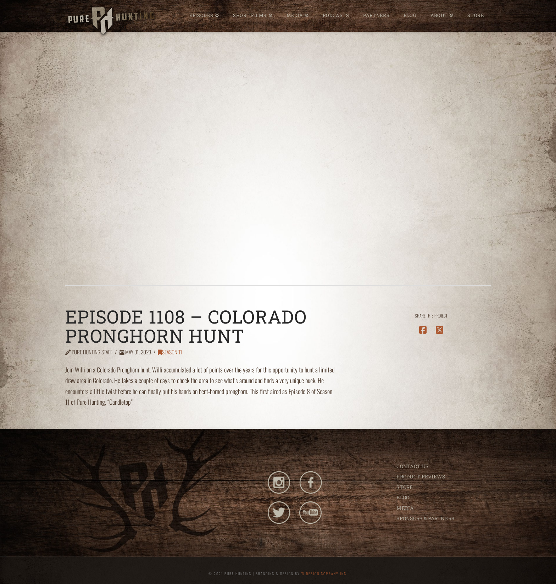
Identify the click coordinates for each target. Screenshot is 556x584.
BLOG (402, 497)
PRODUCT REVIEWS (420, 476)
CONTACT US (412, 466)
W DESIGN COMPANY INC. (324, 573)
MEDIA (404, 508)
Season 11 (170, 352)
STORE (404, 487)
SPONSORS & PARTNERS (425, 518)
